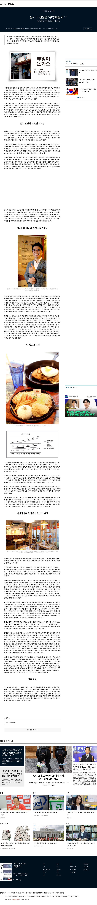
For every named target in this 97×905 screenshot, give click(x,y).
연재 (71, 864)
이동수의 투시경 (72, 63)
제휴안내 (24, 893)
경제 (57, 864)
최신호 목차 (73, 867)
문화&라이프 (46, 869)
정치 (44, 864)
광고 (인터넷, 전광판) (16, 893)
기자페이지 (73, 872)
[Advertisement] (17, 189)
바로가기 (90, 396)
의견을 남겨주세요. (11, 722)
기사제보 (86, 864)
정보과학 (58, 869)
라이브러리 (73, 869)
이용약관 (35, 893)
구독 (82, 63)
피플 (57, 872)
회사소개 (7, 893)
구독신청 (86, 867)
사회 (44, 867)
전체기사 (58, 875)
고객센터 (29, 893)
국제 (57, 867)
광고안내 (86, 869)
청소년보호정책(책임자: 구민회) (56, 893)
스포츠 (45, 872)
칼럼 (44, 875)
